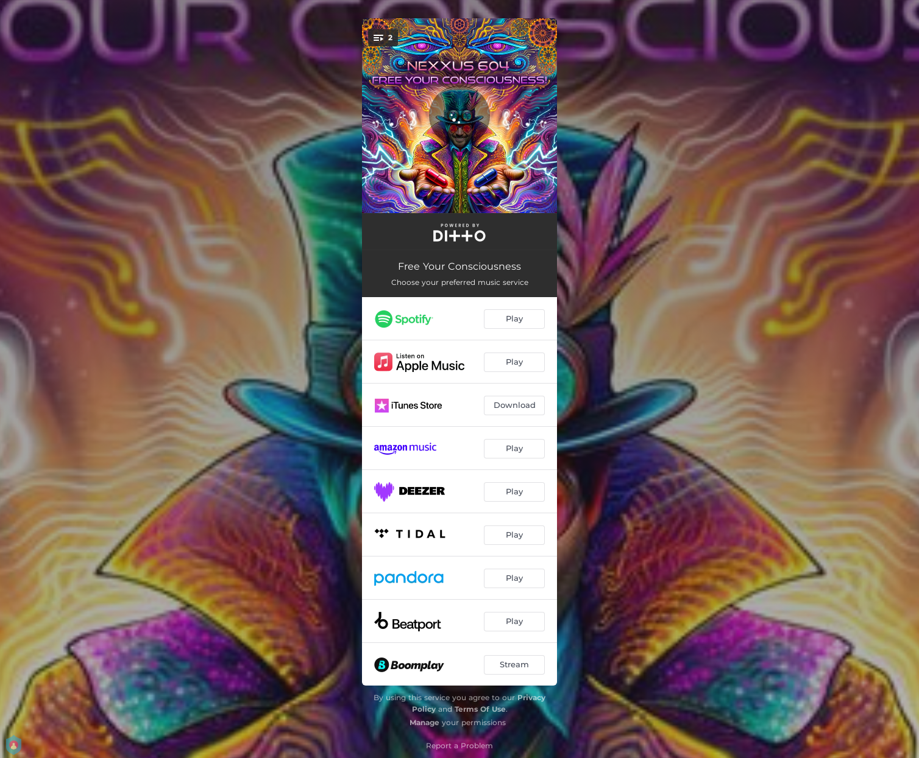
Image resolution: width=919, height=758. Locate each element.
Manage (424, 722)
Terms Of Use (480, 709)
